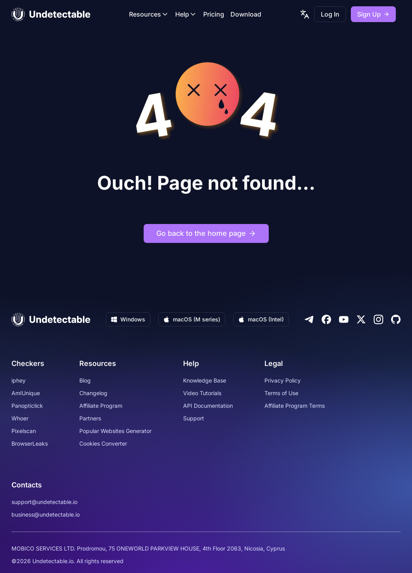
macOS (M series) (191, 319)
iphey (18, 380)
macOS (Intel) (261, 319)
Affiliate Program (100, 405)
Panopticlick (27, 405)
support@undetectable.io (44, 501)
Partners (90, 418)
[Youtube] (343, 319)
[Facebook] (326, 319)
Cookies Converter (103, 443)
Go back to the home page (206, 233)
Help (186, 14)
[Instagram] (378, 319)
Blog (85, 380)
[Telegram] (309, 319)
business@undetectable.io (45, 514)
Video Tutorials (202, 393)
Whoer (19, 418)
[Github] (396, 319)
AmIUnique (25, 393)
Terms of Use (281, 393)
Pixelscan (23, 430)
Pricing (213, 14)
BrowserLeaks (29, 443)
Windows (128, 319)
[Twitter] (361, 319)
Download (245, 14)
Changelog (93, 393)
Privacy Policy (282, 380)
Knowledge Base (204, 380)
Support (193, 418)
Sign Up (373, 14)
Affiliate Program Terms (294, 405)
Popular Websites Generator (115, 430)
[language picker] (304, 14)
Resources (149, 14)
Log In (330, 14)
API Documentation (208, 405)
